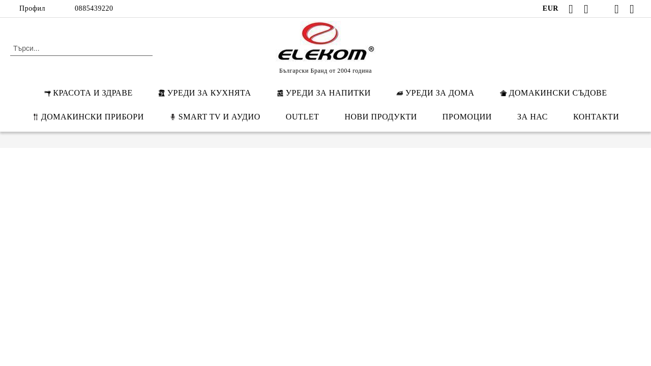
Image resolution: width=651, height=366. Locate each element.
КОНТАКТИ (596, 116)
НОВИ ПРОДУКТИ (380, 116)
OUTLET (302, 116)
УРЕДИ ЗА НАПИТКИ (324, 92)
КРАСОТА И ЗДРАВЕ (88, 92)
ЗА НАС (532, 116)
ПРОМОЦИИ (467, 116)
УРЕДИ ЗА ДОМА (435, 92)
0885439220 (94, 8)
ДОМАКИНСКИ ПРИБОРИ (88, 116)
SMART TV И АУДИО (214, 116)
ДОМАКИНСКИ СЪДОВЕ (553, 92)
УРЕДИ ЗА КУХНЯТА (204, 92)
